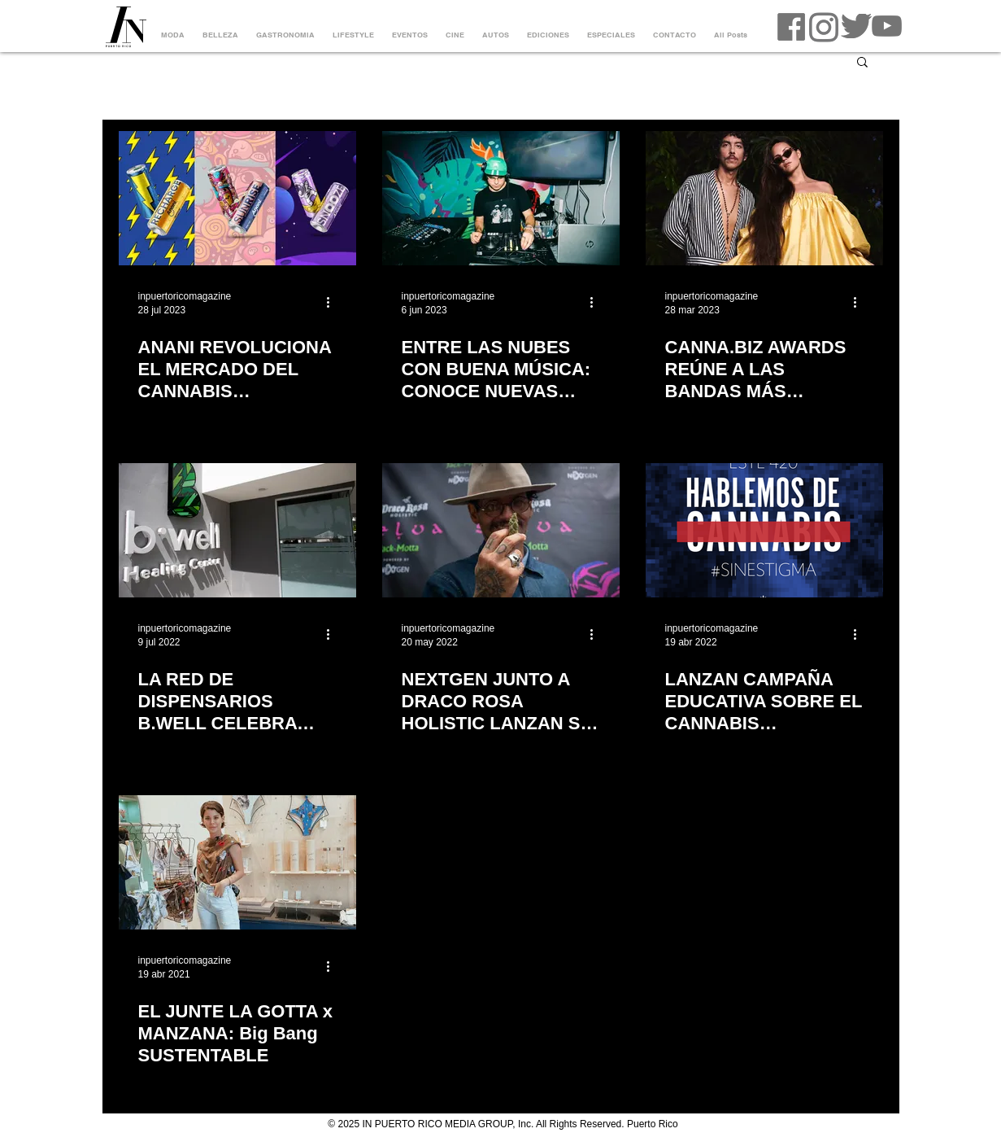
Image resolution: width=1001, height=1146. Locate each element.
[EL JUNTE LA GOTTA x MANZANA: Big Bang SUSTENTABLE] (237, 862)
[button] (862, 63)
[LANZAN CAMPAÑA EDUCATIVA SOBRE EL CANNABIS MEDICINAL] (764, 530)
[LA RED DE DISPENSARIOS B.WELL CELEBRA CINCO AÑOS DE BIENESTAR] (237, 530)
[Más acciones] (334, 302)
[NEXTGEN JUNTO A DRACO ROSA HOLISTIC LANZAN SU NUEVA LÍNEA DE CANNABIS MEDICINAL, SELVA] (501, 530)
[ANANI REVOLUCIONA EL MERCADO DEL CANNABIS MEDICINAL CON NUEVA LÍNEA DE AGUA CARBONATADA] (237, 198)
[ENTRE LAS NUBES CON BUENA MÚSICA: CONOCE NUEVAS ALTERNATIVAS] (501, 198)
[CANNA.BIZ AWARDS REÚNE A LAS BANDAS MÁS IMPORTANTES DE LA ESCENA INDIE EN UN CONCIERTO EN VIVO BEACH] (764, 198)
